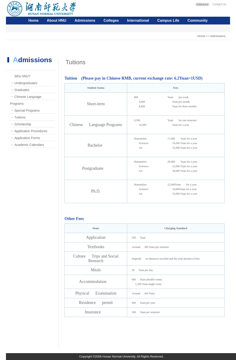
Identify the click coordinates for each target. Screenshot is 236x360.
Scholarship (22, 124)
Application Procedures (30, 131)
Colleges (111, 20)
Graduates (21, 90)
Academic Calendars (29, 145)
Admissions (85, 20)
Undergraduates (25, 83)
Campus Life (168, 20)
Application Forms (27, 138)
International (138, 20)
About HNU (56, 20)
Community (198, 20)
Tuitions (20, 117)
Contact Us (219, 4)
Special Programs (27, 110)
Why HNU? (22, 76)
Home (33, 20)
